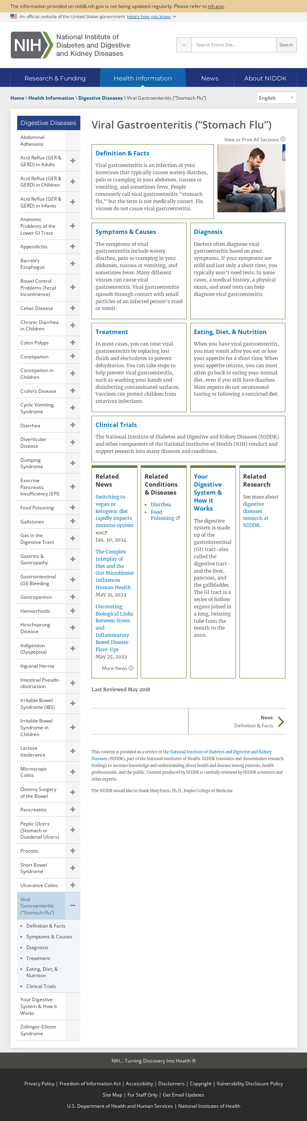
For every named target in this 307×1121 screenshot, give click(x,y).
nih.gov (216, 6)
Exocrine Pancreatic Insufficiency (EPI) (39, 487)
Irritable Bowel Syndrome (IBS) (37, 703)
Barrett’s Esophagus (32, 263)
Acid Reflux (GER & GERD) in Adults (41, 160)
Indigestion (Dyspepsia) (33, 648)
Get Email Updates (183, 1094)
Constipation (34, 356)
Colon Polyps (34, 342)
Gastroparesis (36, 597)
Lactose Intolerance (33, 751)
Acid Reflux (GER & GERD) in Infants (41, 202)
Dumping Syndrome (31, 463)
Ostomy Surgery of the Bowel (38, 792)
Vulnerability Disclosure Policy (250, 1083)
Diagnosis (37, 947)
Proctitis (29, 850)
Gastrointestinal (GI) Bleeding (38, 579)
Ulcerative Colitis (39, 885)
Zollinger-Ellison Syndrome (38, 1029)
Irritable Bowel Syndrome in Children (36, 727)
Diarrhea (30, 425)
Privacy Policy (39, 1083)
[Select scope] (183, 44)
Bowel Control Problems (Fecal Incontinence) (38, 287)
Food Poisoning (37, 507)
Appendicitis (34, 246)
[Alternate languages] (276, 98)
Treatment (38, 958)
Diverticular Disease (33, 442)
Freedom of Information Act (90, 1083)
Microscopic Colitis (33, 772)
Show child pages (72, 161)
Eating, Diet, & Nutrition (42, 972)
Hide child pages (72, 905)
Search (286, 45)
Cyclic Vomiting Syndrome (37, 408)
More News (115, 668)
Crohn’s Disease (38, 391)
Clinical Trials (41, 986)
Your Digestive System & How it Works (38, 1006)
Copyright (200, 1083)
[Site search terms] (234, 44)
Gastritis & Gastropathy (34, 559)
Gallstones (32, 521)
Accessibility (139, 1083)
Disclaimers (171, 1083)
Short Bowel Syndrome (33, 868)
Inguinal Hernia (37, 665)
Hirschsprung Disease (35, 627)
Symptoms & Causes (49, 936)
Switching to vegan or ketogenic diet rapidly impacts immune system (115, 511)
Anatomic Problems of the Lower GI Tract (38, 225)
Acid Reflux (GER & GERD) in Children (41, 181)
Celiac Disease (36, 308)
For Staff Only (142, 1094)
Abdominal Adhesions (32, 140)
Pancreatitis (33, 809)
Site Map (112, 1094)
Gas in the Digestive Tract (37, 538)
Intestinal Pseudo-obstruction (40, 683)
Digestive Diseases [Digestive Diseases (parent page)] (48, 123)
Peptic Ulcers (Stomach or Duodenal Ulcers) (39, 830)
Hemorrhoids (35, 611)
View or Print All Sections (251, 139)
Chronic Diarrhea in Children (39, 325)
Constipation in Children (37, 373)
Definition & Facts (46, 925)
